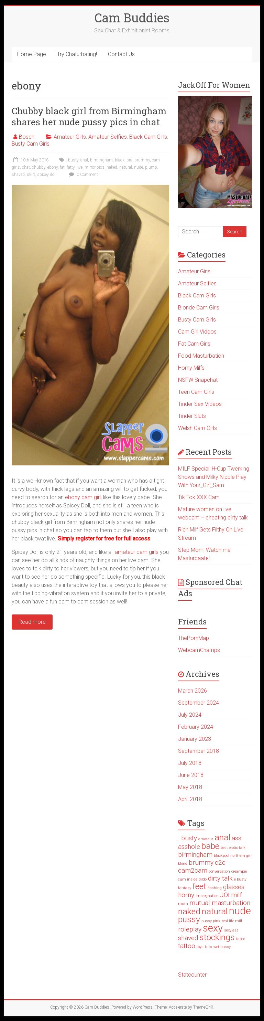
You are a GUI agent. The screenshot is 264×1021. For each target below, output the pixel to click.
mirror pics (94, 167)
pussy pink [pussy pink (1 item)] (210, 921)
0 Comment (82, 174)
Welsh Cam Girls (197, 428)
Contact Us (121, 54)
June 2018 (191, 775)
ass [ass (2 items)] (236, 838)
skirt (31, 174)
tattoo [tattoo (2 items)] (186, 946)
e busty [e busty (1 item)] (240, 879)
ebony (52, 167)
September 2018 (198, 751)
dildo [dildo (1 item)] (203, 879)
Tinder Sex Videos (200, 404)
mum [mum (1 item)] (183, 904)
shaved (18, 174)
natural (125, 167)
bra (129, 160)
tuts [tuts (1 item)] (208, 947)
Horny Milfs (191, 368)
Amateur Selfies (107, 137)
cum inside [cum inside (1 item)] (187, 879)
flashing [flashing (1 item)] (215, 888)
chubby (38, 167)
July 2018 (189, 763)
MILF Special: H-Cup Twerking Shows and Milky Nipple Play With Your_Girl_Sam (213, 476)
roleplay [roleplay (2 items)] (189, 929)
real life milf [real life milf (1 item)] (232, 921)
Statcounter (192, 974)
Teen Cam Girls (196, 392)
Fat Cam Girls (194, 343)
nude (138, 167)
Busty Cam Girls (31, 143)
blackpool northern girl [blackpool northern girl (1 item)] (233, 855)
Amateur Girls (70, 137)
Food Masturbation (201, 355)
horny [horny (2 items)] (186, 895)
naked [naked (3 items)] (189, 911)
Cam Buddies (132, 17)
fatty (71, 167)
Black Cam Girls (148, 137)
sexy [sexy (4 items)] (213, 928)
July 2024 (189, 715)
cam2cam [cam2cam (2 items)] (192, 870)
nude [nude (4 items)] (240, 911)
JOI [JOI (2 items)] (225, 895)
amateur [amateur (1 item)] (205, 839)
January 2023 (194, 739)
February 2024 (195, 727)
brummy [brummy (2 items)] (201, 862)
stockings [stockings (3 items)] (217, 937)
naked (112, 167)
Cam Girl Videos (197, 331)
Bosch (26, 137)
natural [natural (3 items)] (215, 911)
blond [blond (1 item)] (182, 863)
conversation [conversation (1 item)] (219, 871)
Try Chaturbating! (77, 54)
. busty (72, 160)
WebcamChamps (199, 650)
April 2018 (190, 799)
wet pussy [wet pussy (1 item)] (222, 947)
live (79, 167)
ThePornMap (193, 638)
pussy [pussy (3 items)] (189, 919)
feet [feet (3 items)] (199, 886)
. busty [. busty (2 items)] (187, 838)
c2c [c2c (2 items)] (220, 862)
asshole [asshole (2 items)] (189, 847)
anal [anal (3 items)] (222, 837)
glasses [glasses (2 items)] (233, 887)
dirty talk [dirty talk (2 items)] (220, 878)
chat (26, 167)
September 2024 (198, 702)
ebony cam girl (83, 497)
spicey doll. (47, 174)
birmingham (101, 160)
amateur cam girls (136, 552)
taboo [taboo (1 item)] (240, 939)
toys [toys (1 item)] (200, 947)
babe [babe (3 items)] (210, 846)
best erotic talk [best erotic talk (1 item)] (233, 847)
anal (84, 160)
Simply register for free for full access (104, 538)
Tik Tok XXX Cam (199, 497)
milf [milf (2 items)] (236, 895)
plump (151, 167)
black (119, 160)
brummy (142, 160)
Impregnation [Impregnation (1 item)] (207, 896)
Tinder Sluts (192, 416)
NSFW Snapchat (198, 380)
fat (62, 167)
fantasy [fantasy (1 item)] (184, 888)
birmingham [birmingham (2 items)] (195, 855)
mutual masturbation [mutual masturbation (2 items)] (219, 903)
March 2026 (192, 690)
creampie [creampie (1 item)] (239, 871)
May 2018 (190, 787)
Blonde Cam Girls (198, 307)
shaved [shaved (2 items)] (188, 938)
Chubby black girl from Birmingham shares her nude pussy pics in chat (89, 116)
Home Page (31, 54)
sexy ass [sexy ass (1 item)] (231, 930)
